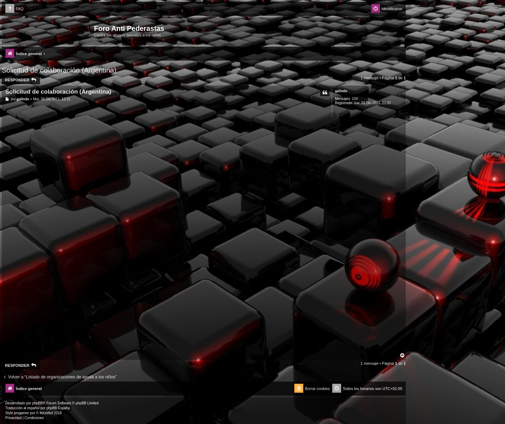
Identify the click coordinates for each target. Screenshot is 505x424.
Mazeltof (46, 413)
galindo (341, 91)
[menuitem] (14, 9)
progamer (21, 413)
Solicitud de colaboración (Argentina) (59, 70)
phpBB (37, 403)
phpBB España (58, 408)
